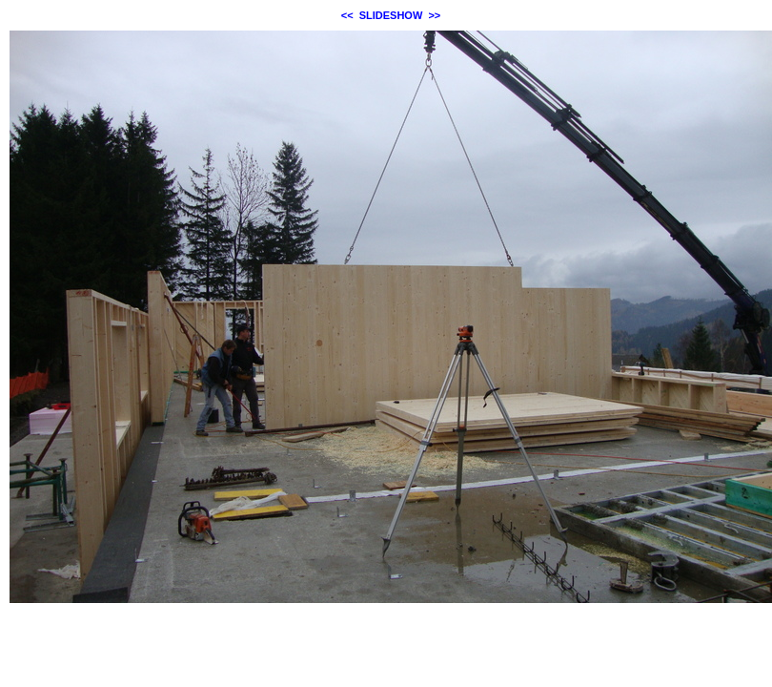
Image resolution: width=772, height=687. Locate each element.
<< (347, 15)
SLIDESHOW (391, 15)
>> (434, 15)
